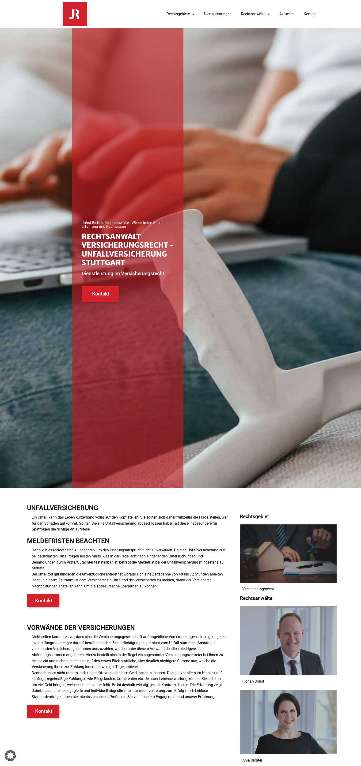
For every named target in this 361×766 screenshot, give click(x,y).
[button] (10, 755)
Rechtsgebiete (180, 14)
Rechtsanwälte (255, 14)
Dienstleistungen (218, 14)
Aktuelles (286, 14)
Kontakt (310, 14)
